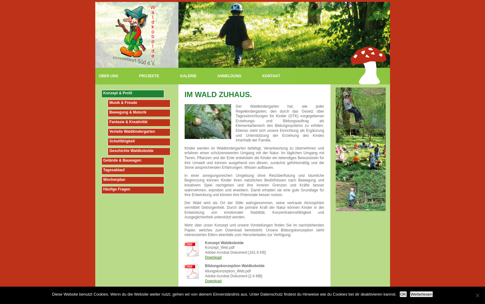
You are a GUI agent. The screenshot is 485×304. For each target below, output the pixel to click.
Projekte (149, 76)
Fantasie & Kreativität (129, 122)
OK (403, 294)
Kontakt (271, 76)
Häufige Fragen (116, 189)
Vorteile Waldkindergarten (132, 131)
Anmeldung (229, 76)
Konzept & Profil (117, 93)
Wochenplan (114, 179)
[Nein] (477, 295)
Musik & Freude (123, 103)
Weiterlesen (421, 294)
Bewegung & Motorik (128, 112)
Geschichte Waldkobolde (132, 151)
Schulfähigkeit (122, 141)
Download (213, 257)
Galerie (188, 76)
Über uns (109, 76)
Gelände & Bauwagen (122, 160)
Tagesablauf (114, 170)
